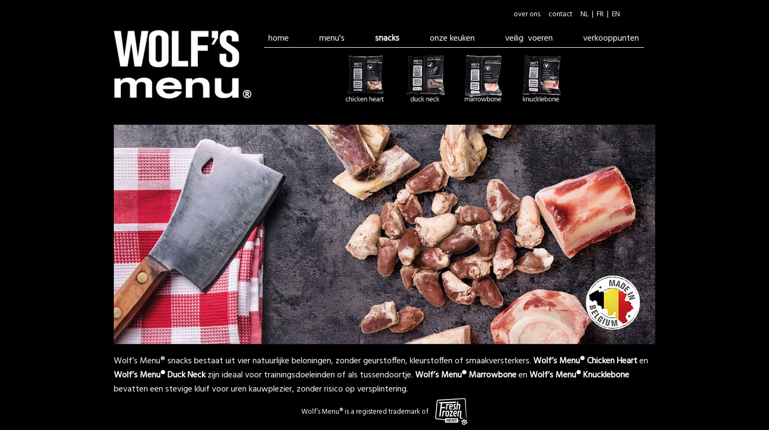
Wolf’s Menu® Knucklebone (579, 375)
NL (584, 14)
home (278, 38)
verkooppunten (611, 38)
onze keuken (452, 38)
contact (560, 14)
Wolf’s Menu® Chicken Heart (585, 361)
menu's (332, 38)
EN (616, 14)
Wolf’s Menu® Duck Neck (159, 375)
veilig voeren (529, 38)
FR (600, 14)
